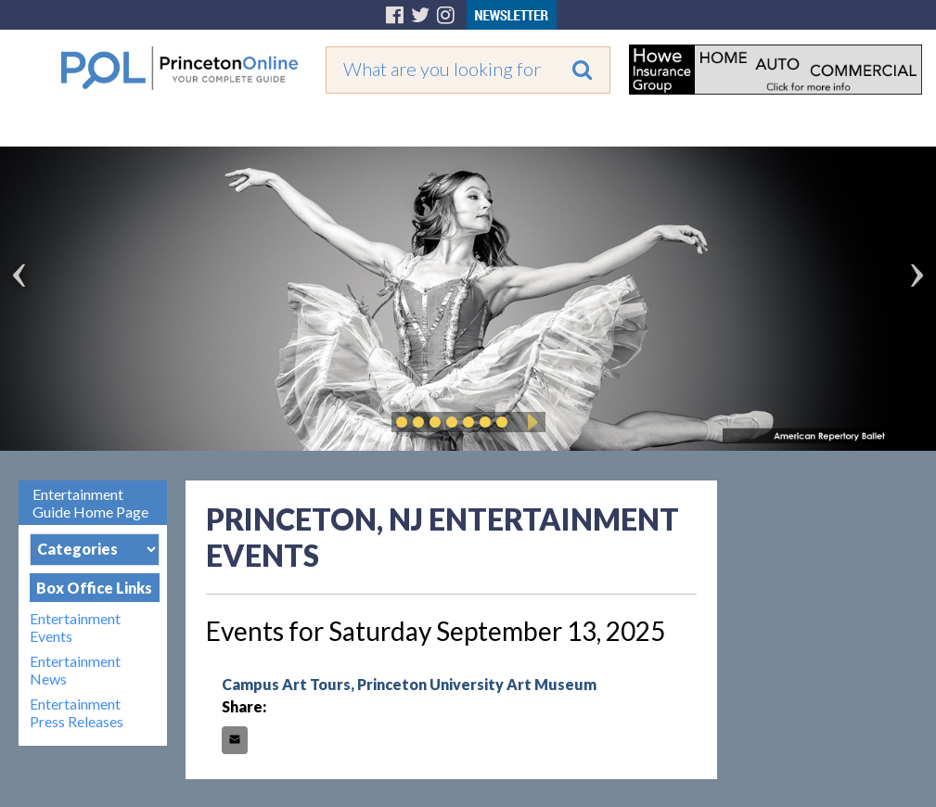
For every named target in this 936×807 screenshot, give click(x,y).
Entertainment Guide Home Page (90, 502)
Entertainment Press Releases (76, 712)
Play (529, 422)
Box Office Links (94, 587)
